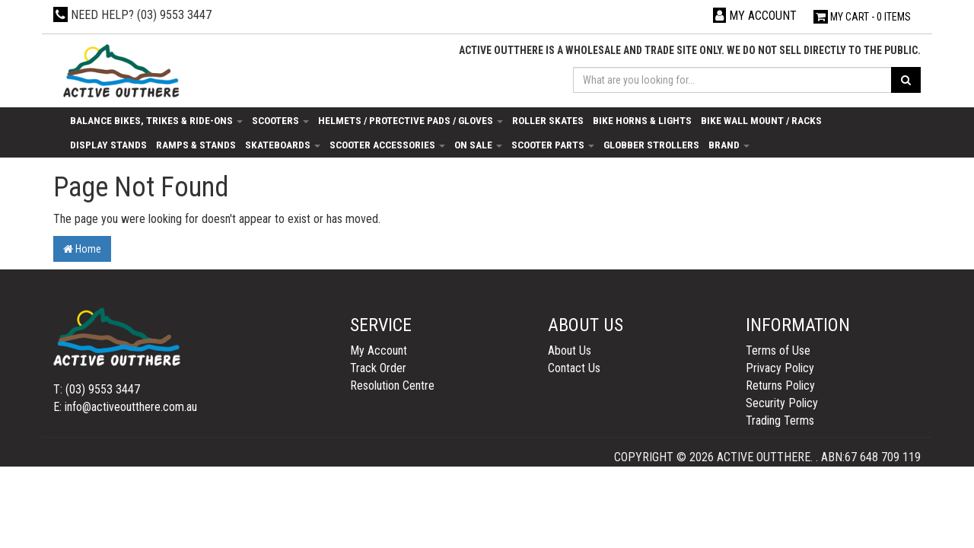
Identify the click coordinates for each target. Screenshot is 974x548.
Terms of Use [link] (778, 350)
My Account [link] (378, 350)
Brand (729, 145)
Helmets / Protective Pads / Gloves (410, 120)
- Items (862, 17)
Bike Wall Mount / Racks (761, 120)
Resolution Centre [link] (392, 385)
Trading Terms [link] (780, 420)
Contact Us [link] (574, 368)
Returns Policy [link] (780, 385)
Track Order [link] (378, 368)
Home (82, 249)
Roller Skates (548, 120)
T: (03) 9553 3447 (96, 389)
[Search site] (906, 80)
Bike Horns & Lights (642, 120)
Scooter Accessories (387, 145)
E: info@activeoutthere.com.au (125, 407)
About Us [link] (569, 350)
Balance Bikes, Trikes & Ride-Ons (156, 120)
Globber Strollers (651, 145)
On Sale (478, 145)
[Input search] (733, 80)
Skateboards (282, 145)
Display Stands (108, 145)
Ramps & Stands (196, 145)
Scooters (280, 120)
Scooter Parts (552, 145)
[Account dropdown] (755, 15)
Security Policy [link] (782, 403)
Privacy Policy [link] (780, 368)
